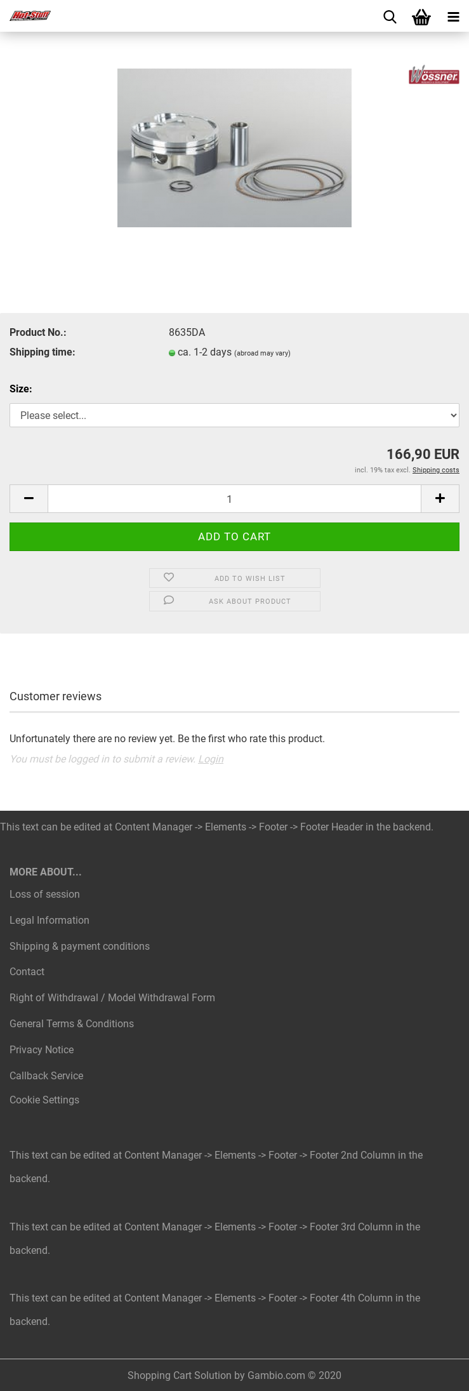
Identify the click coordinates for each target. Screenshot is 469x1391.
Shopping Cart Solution (180, 1375)
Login (210, 759)
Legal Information (49, 920)
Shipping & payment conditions (80, 946)
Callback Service (46, 1076)
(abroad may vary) (262, 353)
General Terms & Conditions (72, 1024)
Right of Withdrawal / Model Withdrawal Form (112, 998)
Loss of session (45, 894)
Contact (27, 972)
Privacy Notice (42, 1050)
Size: (21, 389)
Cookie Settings (44, 1100)
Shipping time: (43, 352)
